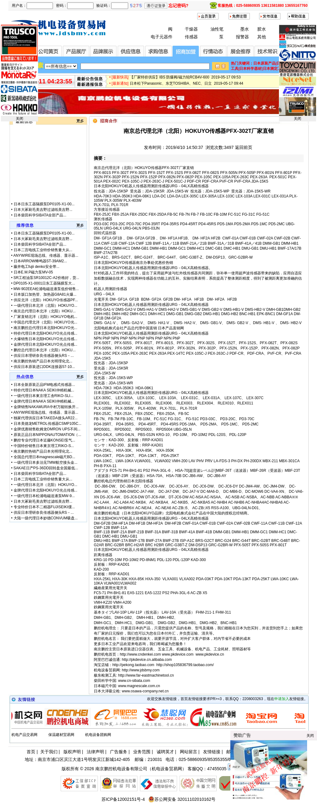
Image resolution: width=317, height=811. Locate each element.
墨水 (244, 29)
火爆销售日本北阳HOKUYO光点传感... (45, 339)
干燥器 (191, 29)
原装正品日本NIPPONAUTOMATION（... (47, 435)
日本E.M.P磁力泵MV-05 (33, 272)
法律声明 (95, 751)
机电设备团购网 (98, 735)
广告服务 (118, 751)
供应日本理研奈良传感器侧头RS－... (44, 355)
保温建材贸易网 (61, 735)
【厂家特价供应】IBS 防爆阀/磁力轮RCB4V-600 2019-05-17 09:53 (185, 80)
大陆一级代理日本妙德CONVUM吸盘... (46, 518)
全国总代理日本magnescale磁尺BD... (44, 457)
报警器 (242, 36)
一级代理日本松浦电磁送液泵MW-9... (44, 496)
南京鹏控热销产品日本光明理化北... (43, 361)
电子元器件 (161, 36)
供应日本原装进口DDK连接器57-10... (44, 367)
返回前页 (243, 147)
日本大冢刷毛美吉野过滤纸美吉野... (43, 216)
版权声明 (72, 751)
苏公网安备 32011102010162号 (181, 799)
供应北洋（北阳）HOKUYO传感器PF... (46, 300)
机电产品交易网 (24, 735)
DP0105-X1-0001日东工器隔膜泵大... (44, 283)
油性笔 (217, 29)
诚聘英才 (165, 751)
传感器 (191, 36)
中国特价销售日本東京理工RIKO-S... (44, 446)
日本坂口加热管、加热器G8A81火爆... (45, 294)
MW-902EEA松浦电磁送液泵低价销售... (46, 289)
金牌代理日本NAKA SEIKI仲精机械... (44, 401)
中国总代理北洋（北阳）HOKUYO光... (45, 322)
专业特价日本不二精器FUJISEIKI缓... (44, 507)
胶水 (261, 29)
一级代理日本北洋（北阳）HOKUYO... (45, 305)
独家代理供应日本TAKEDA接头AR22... (46, 418)
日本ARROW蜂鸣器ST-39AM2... (40, 261)
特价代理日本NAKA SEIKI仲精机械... (44, 390)
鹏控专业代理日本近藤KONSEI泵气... (44, 440)
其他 (261, 36)
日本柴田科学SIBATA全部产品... (40, 244)
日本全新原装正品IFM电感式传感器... (44, 384)
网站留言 (188, 751)
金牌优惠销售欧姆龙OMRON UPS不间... (47, 429)
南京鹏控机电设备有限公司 (121, 768)
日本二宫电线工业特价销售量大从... (43, 250)
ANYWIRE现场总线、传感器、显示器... (45, 255)
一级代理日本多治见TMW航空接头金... (46, 462)
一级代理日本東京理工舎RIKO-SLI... (43, 396)
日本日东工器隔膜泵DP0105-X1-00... (44, 210)
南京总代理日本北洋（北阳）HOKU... (45, 311)
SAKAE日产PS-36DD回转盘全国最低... (46, 468)
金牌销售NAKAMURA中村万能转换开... (46, 407)
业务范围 (141, 751)
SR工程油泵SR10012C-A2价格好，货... (46, 278)
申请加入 (281, 699)
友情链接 (211, 751)
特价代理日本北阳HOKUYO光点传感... (45, 333)
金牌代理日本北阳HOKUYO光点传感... (45, 344)
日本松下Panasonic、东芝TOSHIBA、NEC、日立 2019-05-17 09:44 (186, 86)
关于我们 (49, 751)
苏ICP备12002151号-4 (123, 799)
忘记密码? (178, 5)
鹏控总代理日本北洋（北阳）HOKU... (45, 350)
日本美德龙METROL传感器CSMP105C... (47, 423)
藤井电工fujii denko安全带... (36, 266)
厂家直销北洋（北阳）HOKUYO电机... (45, 317)
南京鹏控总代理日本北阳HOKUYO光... (45, 328)
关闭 (19, 118)
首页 (31, 751)
